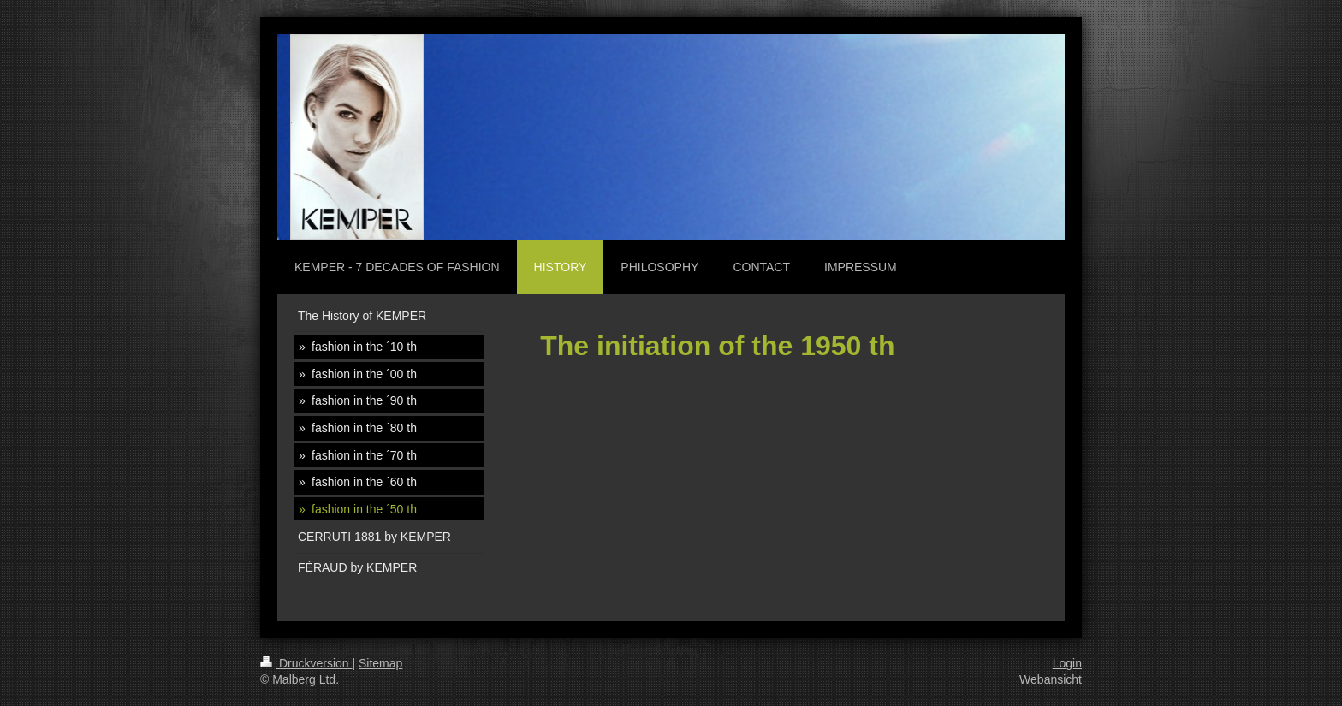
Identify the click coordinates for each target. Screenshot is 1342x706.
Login (1067, 663)
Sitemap (380, 663)
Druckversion (306, 663)
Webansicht (1050, 679)
